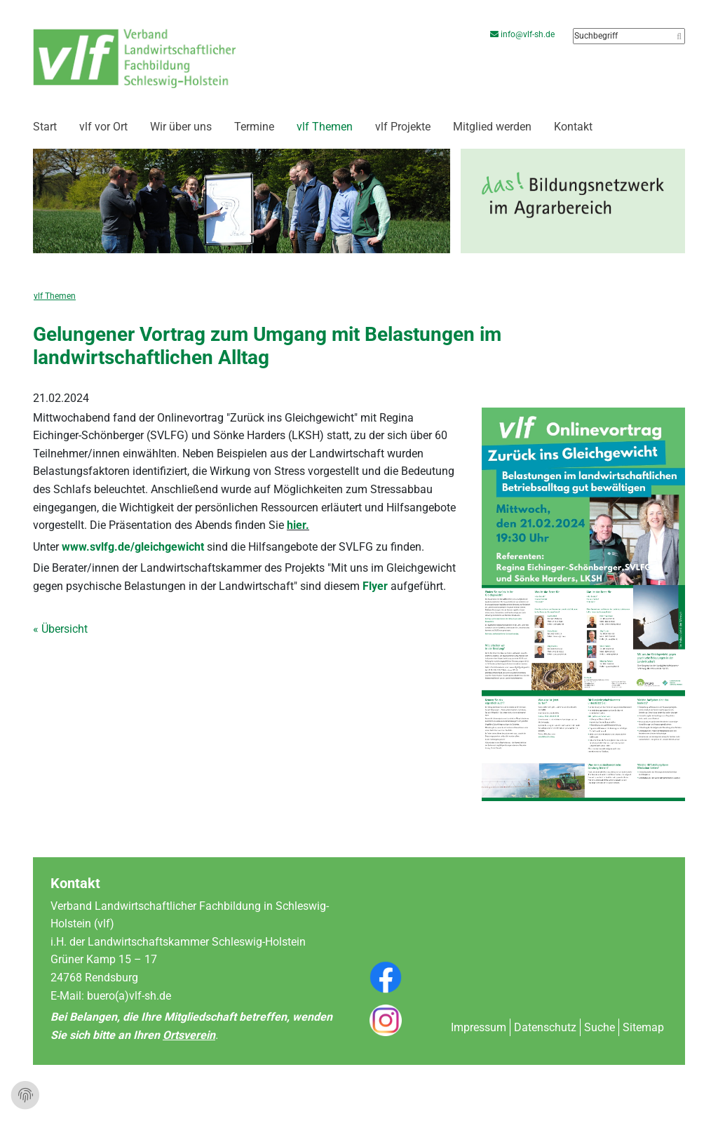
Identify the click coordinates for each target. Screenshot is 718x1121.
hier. (298, 525)
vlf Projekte (403, 126)
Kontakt (573, 126)
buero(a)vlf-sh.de (129, 995)
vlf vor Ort (103, 126)
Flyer (377, 586)
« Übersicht (60, 629)
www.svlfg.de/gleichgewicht (133, 546)
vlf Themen (325, 126)
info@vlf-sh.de (524, 34)
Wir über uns (181, 126)
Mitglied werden (492, 126)
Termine (254, 126)
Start (45, 126)
